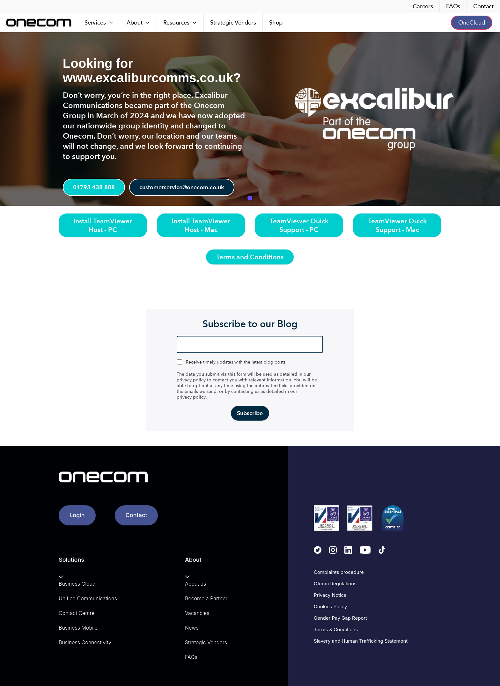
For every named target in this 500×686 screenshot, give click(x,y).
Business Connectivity (85, 642)
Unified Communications (88, 598)
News (191, 628)
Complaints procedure (339, 572)
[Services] (99, 22)
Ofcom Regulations (335, 584)
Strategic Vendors (233, 22)
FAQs (453, 6)
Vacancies (197, 613)
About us (195, 584)
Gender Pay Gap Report (340, 618)
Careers (423, 6)
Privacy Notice (330, 595)
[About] (138, 22)
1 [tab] (250, 198)
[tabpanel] (250, 119)
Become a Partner (206, 598)
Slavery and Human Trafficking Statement (361, 641)
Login (77, 515)
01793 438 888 (94, 187)
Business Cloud (77, 584)
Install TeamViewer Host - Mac (201, 225)
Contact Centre (76, 613)
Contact (483, 6)
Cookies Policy (330, 606)
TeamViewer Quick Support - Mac (397, 225)
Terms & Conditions (336, 629)
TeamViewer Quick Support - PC (299, 225)
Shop (276, 22)
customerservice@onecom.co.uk (184, 187)
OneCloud (471, 22)
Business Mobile (78, 628)
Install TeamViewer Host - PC (102, 225)
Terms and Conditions (249, 257)
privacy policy (191, 397)
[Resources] (180, 22)
